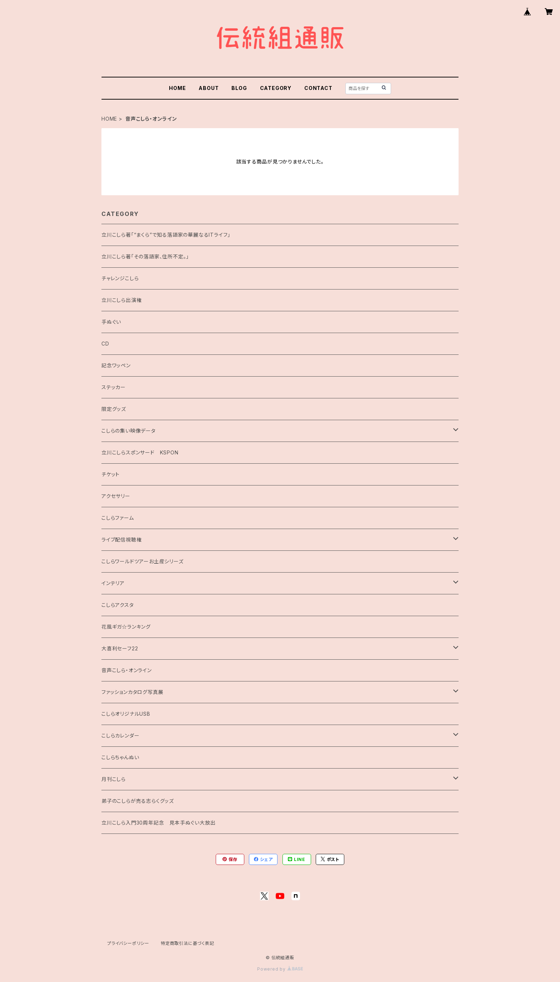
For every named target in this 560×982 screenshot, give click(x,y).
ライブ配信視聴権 (121, 540)
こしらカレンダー (120, 735)
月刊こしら (113, 779)
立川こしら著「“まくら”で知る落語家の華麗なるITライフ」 (165, 235)
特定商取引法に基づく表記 (187, 943)
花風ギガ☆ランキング (126, 627)
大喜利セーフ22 (119, 648)
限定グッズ (113, 409)
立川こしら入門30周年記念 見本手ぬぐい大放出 (158, 823)
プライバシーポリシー (128, 943)
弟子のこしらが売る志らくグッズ (137, 801)
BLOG (239, 88)
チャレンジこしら (120, 278)
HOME (177, 88)
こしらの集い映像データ (128, 431)
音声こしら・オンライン (126, 670)
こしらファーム (117, 518)
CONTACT (318, 88)
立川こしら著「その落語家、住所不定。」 (145, 256)
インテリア (113, 583)
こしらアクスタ (117, 605)
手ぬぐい (111, 322)
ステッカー (113, 387)
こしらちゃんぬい (120, 757)
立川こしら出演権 (121, 300)
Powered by (280, 969)
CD (105, 344)
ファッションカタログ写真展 (132, 692)
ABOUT (209, 88)
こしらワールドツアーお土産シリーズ (142, 561)
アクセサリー (115, 496)
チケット (110, 474)
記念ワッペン (116, 365)
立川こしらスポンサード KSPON (140, 452)
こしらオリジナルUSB (125, 714)
